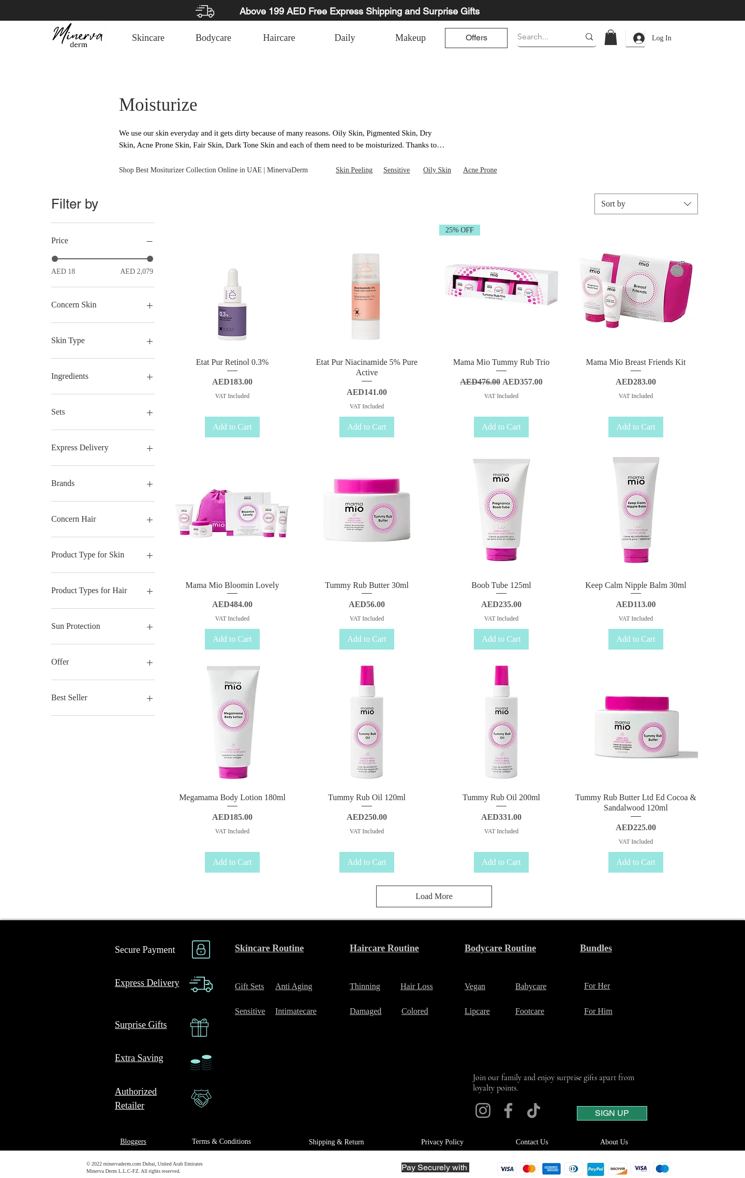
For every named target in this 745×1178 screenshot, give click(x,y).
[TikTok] (534, 1110)
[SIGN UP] (612, 1113)
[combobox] (646, 204)
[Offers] (476, 38)
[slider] (55, 259)
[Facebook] (508, 1110)
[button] (610, 37)
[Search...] (540, 37)
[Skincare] (148, 38)
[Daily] (345, 38)
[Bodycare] (213, 38)
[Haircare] (279, 38)
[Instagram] (483, 1110)
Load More (434, 896)
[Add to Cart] (232, 427)
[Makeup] (410, 38)
